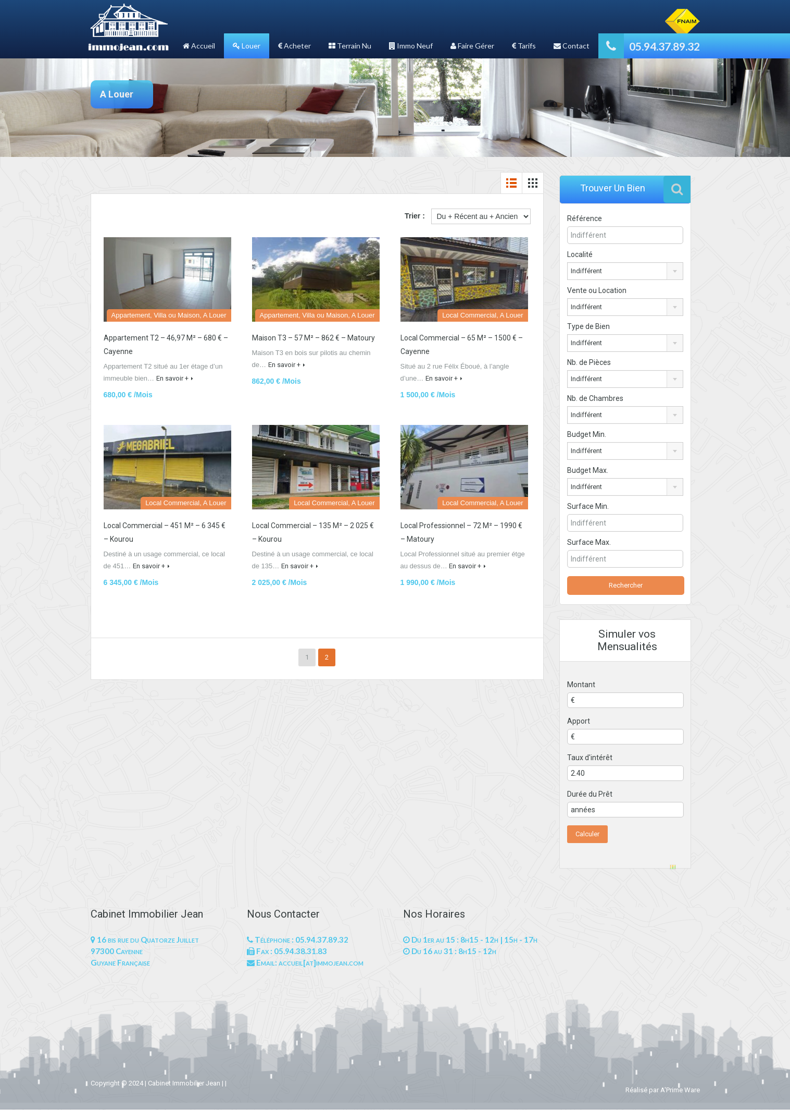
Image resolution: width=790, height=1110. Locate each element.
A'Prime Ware (680, 1090)
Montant (581, 684)
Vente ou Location (596, 290)
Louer (246, 45)
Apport (578, 721)
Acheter (294, 45)
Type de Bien (588, 326)
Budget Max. (587, 470)
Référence (584, 218)
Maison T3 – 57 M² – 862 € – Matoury (313, 338)
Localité (580, 254)
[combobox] (625, 271)
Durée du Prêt (589, 794)
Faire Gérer (472, 45)
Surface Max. (595, 542)
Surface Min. (594, 506)
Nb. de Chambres (595, 398)
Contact (572, 45)
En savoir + (174, 378)
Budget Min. (586, 434)
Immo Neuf (411, 45)
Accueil (199, 45)
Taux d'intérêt (589, 757)
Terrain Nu (350, 45)
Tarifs (524, 45)
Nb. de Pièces (589, 362)
